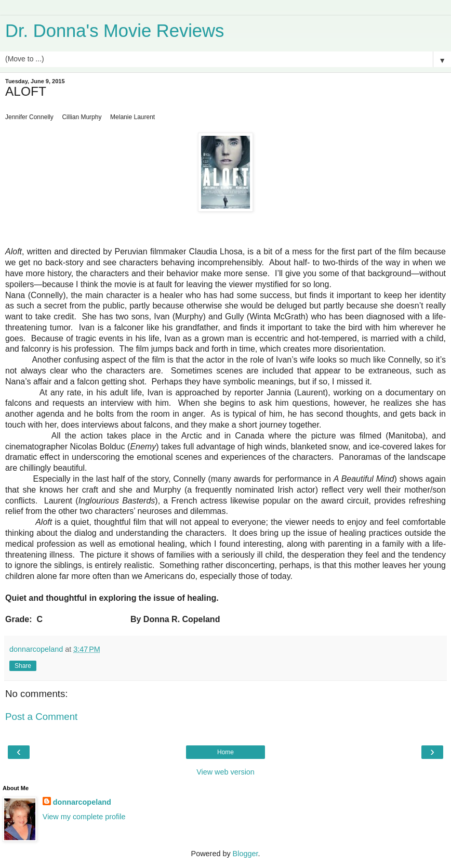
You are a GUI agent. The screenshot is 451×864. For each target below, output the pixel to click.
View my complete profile (84, 817)
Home (225, 752)
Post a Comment (41, 716)
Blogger (245, 853)
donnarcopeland (82, 802)
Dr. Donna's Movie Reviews (114, 31)
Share (23, 665)
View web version (225, 772)
